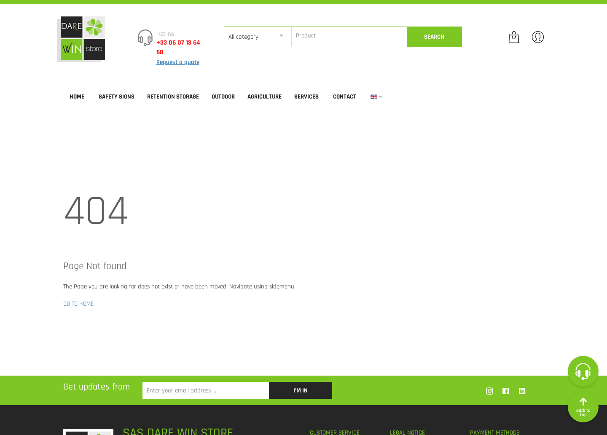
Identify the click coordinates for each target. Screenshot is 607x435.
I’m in (300, 391)
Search (434, 37)
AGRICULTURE (264, 97)
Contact (344, 97)
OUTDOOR (223, 97)
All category (243, 37)
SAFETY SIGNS (116, 97)
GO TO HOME (78, 304)
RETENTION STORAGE (173, 97)
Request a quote (177, 62)
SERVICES (306, 97)
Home (77, 97)
